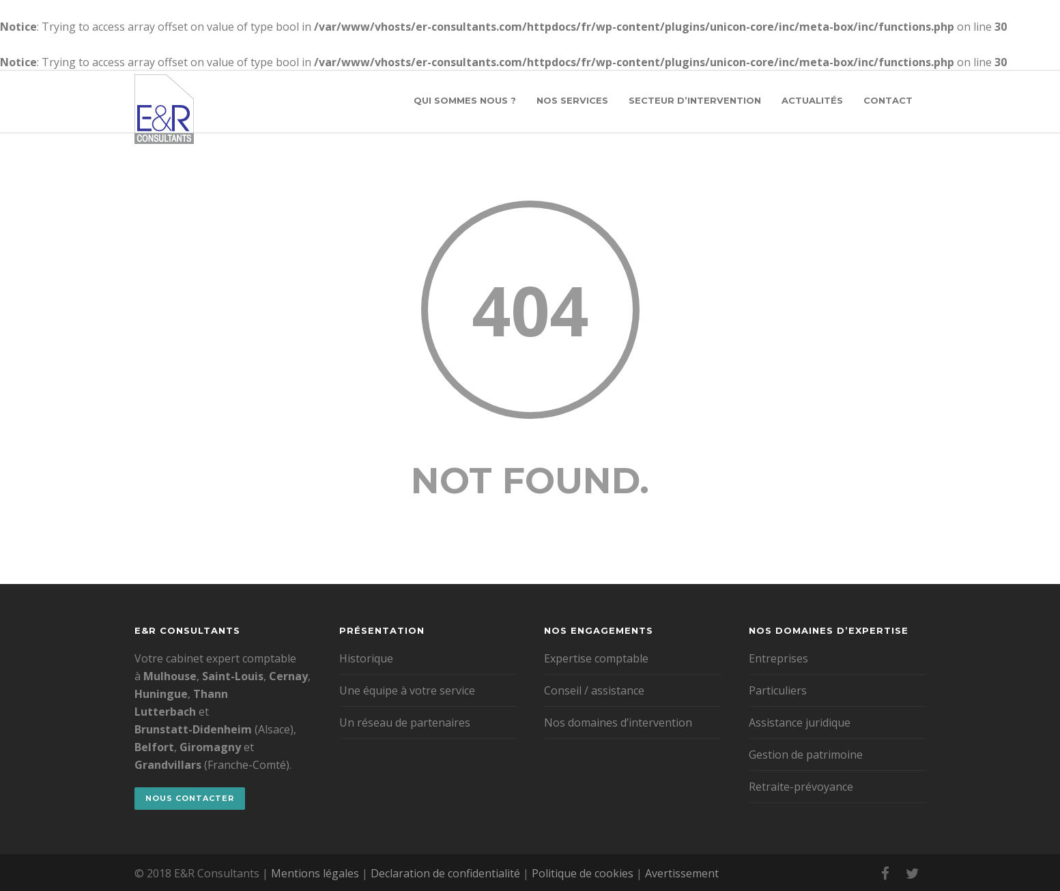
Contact (888, 100)
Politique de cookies (582, 873)
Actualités (812, 100)
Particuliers (778, 690)
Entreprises (778, 658)
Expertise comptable (596, 658)
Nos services (572, 100)
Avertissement (682, 873)
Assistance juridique (799, 722)
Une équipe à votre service (407, 690)
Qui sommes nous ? (465, 100)
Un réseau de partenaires (404, 722)
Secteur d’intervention (695, 100)
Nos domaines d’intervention (618, 722)
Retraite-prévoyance (801, 786)
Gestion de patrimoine (806, 754)
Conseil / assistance (594, 690)
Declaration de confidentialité (445, 873)
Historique (366, 658)
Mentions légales (315, 873)
